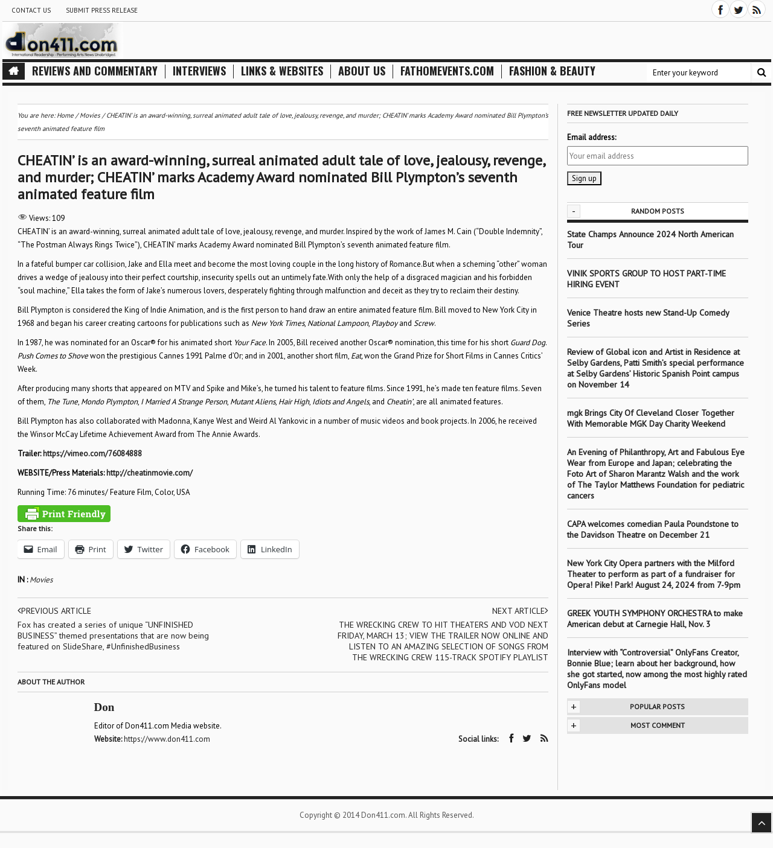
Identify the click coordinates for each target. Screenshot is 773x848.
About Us (361, 71)
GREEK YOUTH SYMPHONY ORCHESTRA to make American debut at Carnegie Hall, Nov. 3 (655, 619)
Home (65, 115)
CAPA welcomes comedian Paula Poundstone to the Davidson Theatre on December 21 (653, 529)
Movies (41, 580)
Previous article (54, 610)
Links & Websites (282, 71)
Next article (520, 610)
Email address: (591, 137)
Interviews (199, 71)
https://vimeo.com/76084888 (92, 453)
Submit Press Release (102, 10)
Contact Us (31, 10)
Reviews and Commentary (95, 71)
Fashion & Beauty (552, 71)
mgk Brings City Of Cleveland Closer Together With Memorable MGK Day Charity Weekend (650, 418)
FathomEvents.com (447, 71)
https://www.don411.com (167, 739)
